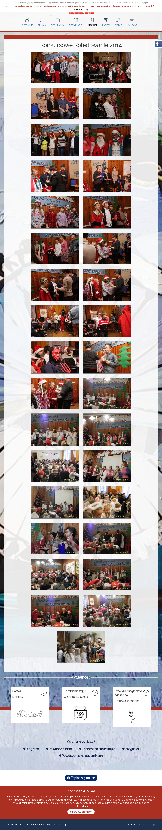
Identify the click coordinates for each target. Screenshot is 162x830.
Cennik (41, 25)
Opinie (118, 25)
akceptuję (81, 9)
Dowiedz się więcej (81, 812)
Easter (16, 691)
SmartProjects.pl (147, 824)
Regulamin (57, 25)
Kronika (92, 25)
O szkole (27, 25)
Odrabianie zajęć (74, 691)
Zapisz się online (81, 778)
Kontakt (132, 25)
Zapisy (106, 25)
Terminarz (75, 25)
